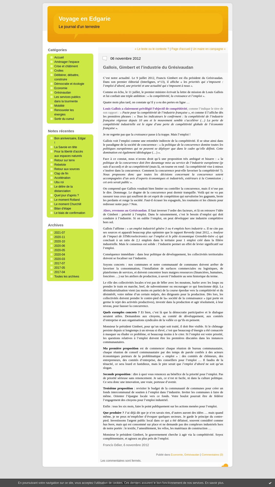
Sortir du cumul (64, 119)
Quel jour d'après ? (66, 195)
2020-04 (59, 254)
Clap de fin (61, 173)
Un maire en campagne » (209, 49)
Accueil (59, 57)
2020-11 (59, 237)
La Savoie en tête (65, 147)
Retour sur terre (64, 160)
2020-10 (59, 241)
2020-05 (59, 250)
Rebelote (60, 164)
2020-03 (59, 259)
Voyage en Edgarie (85, 18)
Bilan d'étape (62, 208)
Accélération (62, 178)
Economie (60, 88)
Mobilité (59, 105)
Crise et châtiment (66, 66)
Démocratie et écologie (69, 84)
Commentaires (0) (212, 454)
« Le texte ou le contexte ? (152, 49)
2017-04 (59, 272)
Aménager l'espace (66, 62)
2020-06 (59, 246)
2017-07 (59, 263)
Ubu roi (59, 182)
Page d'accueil (180, 49)
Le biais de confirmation (69, 213)
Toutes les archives (66, 276)
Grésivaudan (62, 92)
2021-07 (59, 232)
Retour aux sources (67, 169)
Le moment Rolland (67, 199)
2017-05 (59, 267)
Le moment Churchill (67, 204)
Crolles (58, 70)
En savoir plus (214, 483)
